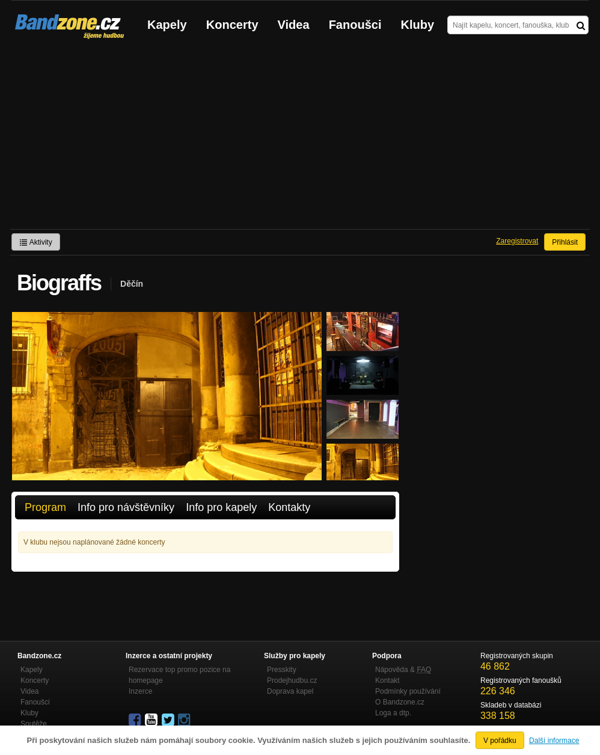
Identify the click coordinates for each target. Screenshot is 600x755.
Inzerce (140, 691)
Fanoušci (355, 24)
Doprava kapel (290, 691)
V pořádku (499, 740)
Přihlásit (565, 242)
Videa (294, 24)
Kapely (167, 24)
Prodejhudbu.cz (292, 680)
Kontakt (387, 680)
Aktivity (35, 242)
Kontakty (289, 507)
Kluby (418, 24)
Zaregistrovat (517, 241)
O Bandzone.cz (399, 702)
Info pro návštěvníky (126, 507)
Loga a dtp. (393, 713)
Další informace (554, 740)
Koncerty (232, 24)
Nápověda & (403, 669)
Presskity (281, 669)
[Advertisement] (300, 139)
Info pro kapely (221, 507)
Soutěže (33, 724)
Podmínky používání (408, 691)
